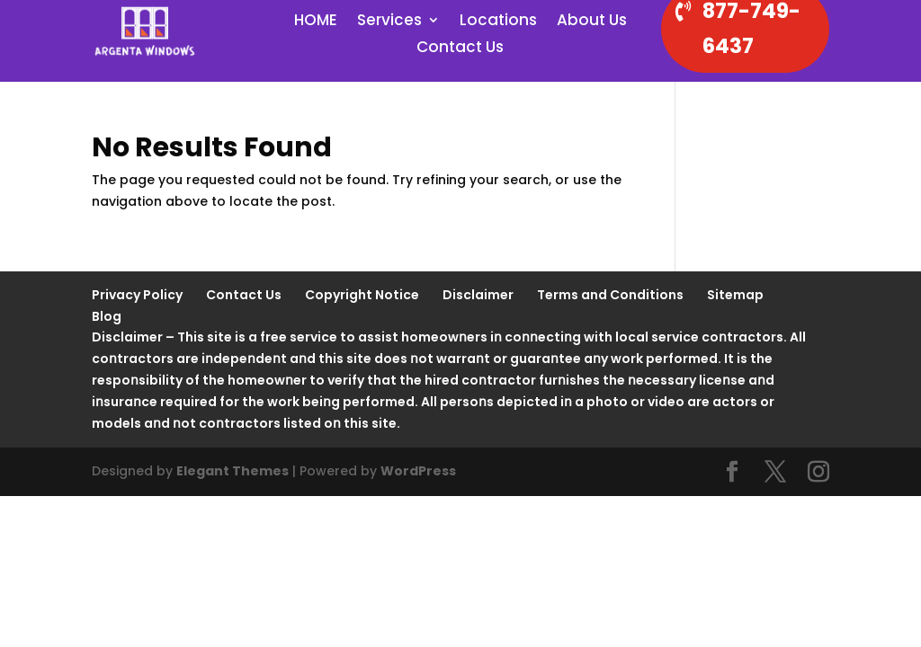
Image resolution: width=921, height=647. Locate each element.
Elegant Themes (232, 471)
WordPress (418, 471)
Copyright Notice (362, 295)
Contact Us (460, 49)
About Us (592, 22)
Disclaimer (478, 295)
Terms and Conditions (610, 295)
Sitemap (735, 295)
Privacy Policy (137, 295)
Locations (498, 22)
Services (389, 22)
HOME (315, 22)
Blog (106, 316)
